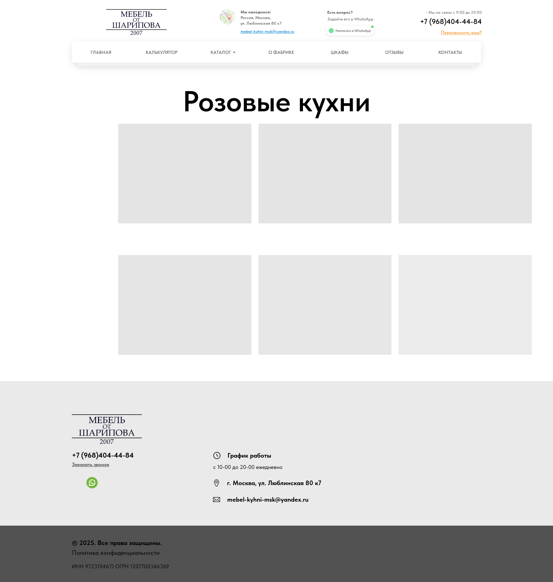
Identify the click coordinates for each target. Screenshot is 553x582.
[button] (461, 32)
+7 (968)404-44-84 (451, 21)
